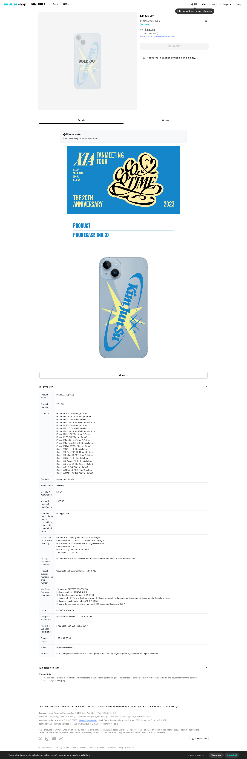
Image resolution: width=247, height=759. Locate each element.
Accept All (232, 755)
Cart (204, 4)
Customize (216, 755)
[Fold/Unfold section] (123, 387)
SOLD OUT (174, 46)
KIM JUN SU (146, 16)
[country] (194, 4)
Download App (199, 738)
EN (54, 4)
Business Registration (87, 720)
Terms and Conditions (48, 706)
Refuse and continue (195, 755)
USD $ (66, 4)
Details (82, 120)
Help (239, 4)
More (123, 375)
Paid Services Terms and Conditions (79, 706)
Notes (165, 120)
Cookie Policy (154, 706)
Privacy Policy (138, 706)
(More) (87, 755)
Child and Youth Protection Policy (113, 706)
